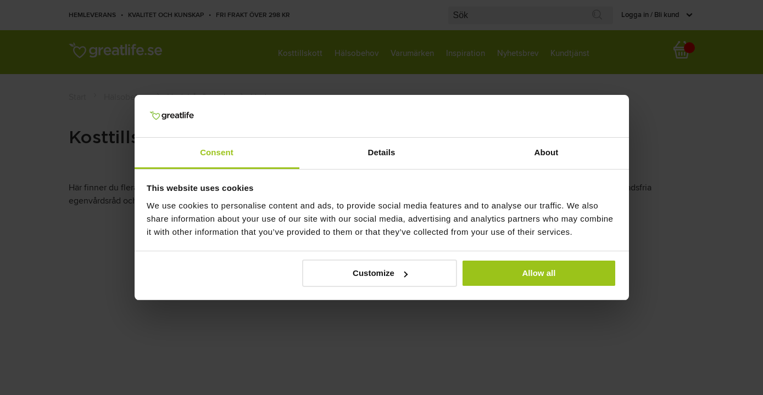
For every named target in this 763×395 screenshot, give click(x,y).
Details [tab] (382, 152)
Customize (380, 273)
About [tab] (546, 152)
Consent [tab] (216, 152)
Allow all (539, 273)
